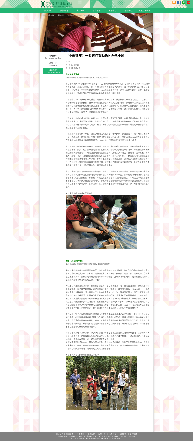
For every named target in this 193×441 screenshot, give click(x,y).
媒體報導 (123, 434)
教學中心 (102, 434)
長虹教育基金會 (56, 4)
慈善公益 (112, 434)
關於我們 (59, 434)
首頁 (43, 15)
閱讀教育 (70, 434)
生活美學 (80, 434)
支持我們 (133, 434)
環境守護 (53, 64)
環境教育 (51, 15)
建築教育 (61, 15)
